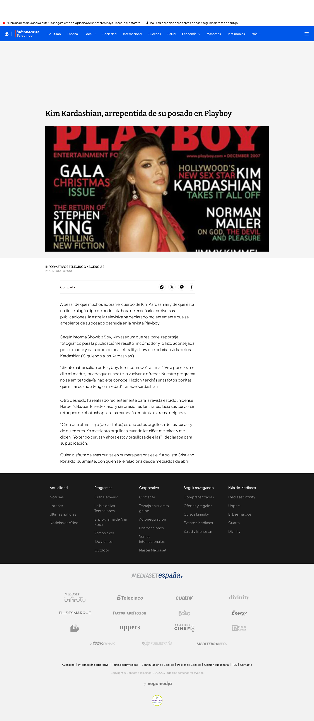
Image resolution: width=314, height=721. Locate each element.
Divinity (234, 531)
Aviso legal (68, 664)
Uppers (234, 505)
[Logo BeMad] (75, 628)
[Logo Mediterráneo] (211, 643)
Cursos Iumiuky (196, 514)
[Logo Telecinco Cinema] (184, 628)
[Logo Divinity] (239, 597)
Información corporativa (93, 664)
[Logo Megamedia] (159, 684)
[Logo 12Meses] (239, 628)
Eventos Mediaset (198, 522)
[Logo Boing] (184, 613)
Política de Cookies (189, 664)
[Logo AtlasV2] (102, 643)
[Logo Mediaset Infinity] (75, 597)
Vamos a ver (104, 533)
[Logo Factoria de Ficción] (129, 613)
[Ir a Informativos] (27, 33)
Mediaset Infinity (241, 497)
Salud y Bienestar (198, 531)
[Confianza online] (157, 704)
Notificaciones (151, 528)
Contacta (147, 497)
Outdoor (101, 550)
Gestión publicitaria (216, 664)
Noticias (57, 497)
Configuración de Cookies (158, 664)
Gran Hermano (106, 497)
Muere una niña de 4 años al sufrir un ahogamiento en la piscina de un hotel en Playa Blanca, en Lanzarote (73, 23)
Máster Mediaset (152, 550)
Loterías (56, 505)
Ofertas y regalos (198, 505)
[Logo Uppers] (130, 628)
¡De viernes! (103, 541)
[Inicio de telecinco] (7, 34)
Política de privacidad (125, 664)
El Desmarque (239, 514)
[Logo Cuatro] (184, 597)
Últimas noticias (63, 514)
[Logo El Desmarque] (75, 613)
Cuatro (234, 522)
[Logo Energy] (239, 613)
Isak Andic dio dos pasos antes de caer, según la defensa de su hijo (194, 23)
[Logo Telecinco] (130, 597)
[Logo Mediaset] (157, 578)
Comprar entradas (199, 497)
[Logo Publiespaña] (157, 643)
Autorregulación (152, 519)
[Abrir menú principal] (306, 34)
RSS (234, 664)
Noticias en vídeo (64, 522)
